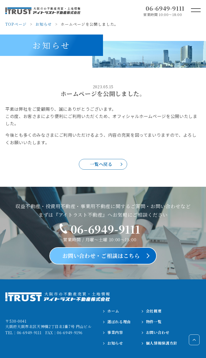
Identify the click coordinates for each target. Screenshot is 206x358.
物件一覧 (152, 321)
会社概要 (152, 311)
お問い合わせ (156, 332)
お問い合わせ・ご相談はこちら (101, 256)
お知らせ (113, 343)
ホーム (111, 311)
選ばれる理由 (117, 321)
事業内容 (113, 332)
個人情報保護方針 (159, 343)
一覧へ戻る (101, 164)
